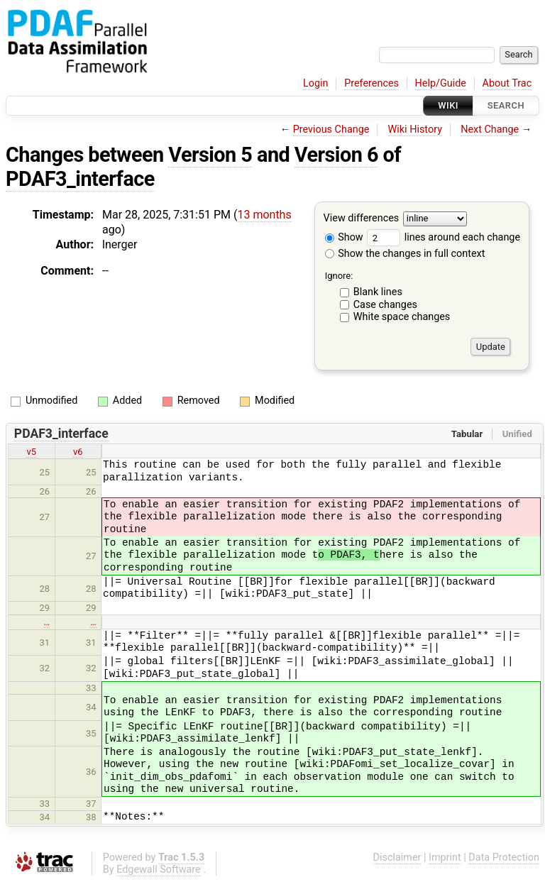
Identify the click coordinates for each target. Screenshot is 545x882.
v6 (78, 451)
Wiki (448, 105)
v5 (31, 451)
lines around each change (443, 237)
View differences (362, 219)
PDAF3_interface (80, 179)
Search (506, 105)
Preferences (371, 83)
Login (316, 83)
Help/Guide (440, 83)
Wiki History (415, 129)
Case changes (385, 305)
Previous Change (331, 129)
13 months (264, 214)
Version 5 (210, 155)
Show (344, 237)
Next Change (490, 129)
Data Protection (503, 857)
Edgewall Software (158, 870)
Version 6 (336, 155)
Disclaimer (397, 857)
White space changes (402, 317)
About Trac (507, 83)
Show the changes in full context (405, 254)
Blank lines (377, 292)
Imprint (445, 857)
